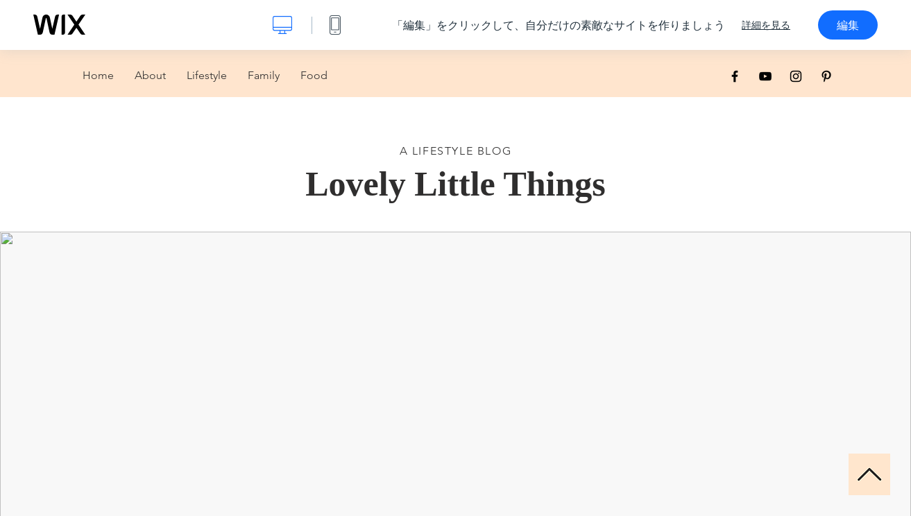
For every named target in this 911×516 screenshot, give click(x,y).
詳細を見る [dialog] (766, 25)
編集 (848, 25)
